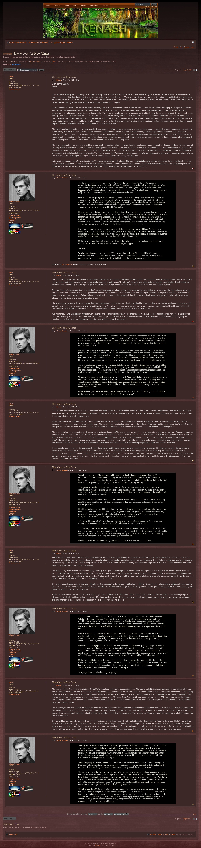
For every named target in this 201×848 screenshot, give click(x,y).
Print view (192, 42)
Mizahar (45, 42)
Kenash (70, 42)
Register (186, 47)
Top (193, 168)
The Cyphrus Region (57, 42)
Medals (176, 47)
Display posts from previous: (82, 814)
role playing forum (35, 61)
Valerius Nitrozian (62, 178)
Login (192, 47)
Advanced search (151, 6)
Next (194, 814)
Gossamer (16, 65)
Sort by (105, 814)
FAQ (181, 47)
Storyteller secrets (15, 217)
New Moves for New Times (31, 53)
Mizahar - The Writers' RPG (30, 42)
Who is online (11, 824)
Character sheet (14, 89)
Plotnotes (12, 221)
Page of (187, 70)
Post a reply (9, 69)
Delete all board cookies (166, 834)
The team (152, 834)
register (53, 61)
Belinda (58, 80)
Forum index (14, 42)
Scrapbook (12, 219)
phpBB (97, 845)
